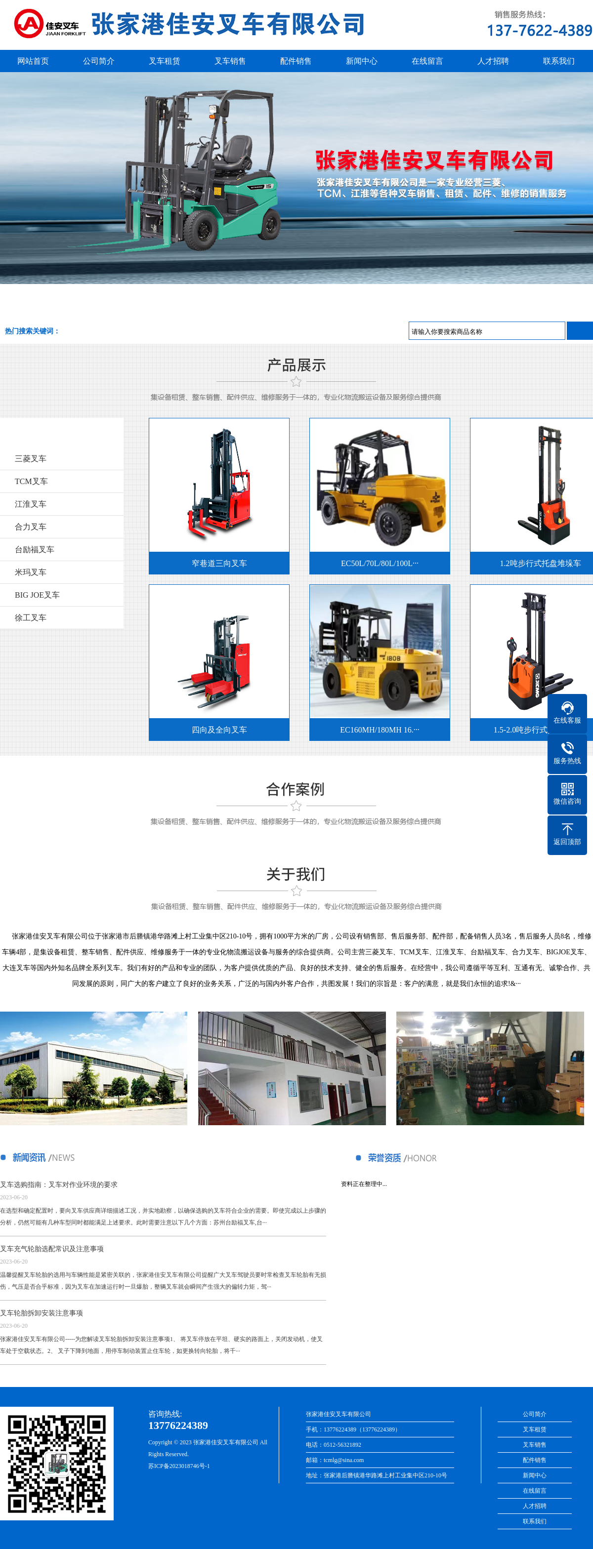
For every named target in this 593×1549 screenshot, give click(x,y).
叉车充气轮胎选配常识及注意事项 (52, 1249)
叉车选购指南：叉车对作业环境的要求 (59, 1184)
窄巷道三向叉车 (216, 563)
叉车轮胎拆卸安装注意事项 (41, 1313)
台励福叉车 (34, 549)
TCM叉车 (31, 481)
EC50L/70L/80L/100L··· (376, 563)
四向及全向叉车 (216, 730)
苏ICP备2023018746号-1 (179, 1466)
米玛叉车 (30, 572)
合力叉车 (30, 527)
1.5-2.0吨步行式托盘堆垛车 (537, 730)
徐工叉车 (30, 617)
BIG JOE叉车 (37, 595)
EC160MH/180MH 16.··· (376, 730)
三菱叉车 (30, 458)
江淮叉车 (30, 504)
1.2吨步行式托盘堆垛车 (537, 563)
